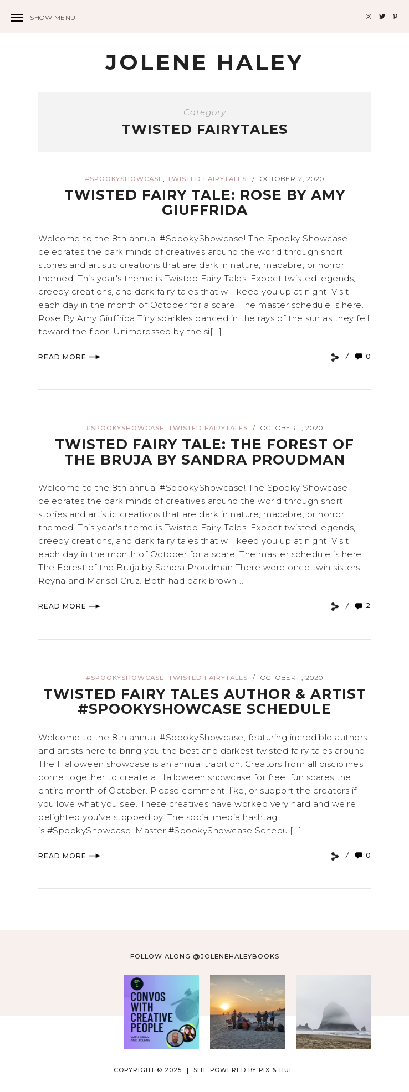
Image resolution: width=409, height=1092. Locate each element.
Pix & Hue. (277, 1070)
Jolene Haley (204, 62)
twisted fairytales (207, 179)
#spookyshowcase (124, 179)
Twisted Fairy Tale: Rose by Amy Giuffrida (204, 203)
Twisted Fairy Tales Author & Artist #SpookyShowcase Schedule (204, 702)
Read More (69, 357)
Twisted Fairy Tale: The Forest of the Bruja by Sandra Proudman (204, 452)
